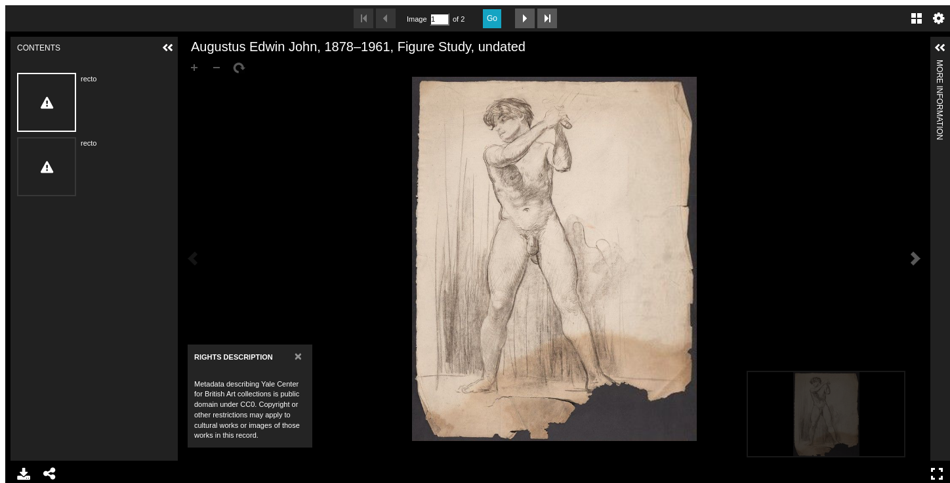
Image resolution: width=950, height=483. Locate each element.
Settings (939, 18)
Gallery (916, 18)
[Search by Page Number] (439, 19)
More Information (939, 65)
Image (416, 19)
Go (492, 18)
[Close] (298, 356)
